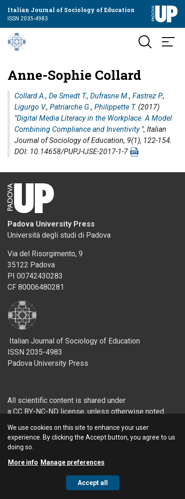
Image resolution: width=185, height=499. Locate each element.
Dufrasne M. (109, 95)
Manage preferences (72, 468)
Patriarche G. (70, 107)
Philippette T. (115, 107)
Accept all (93, 489)
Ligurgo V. (30, 107)
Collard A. (30, 95)
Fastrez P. (147, 95)
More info (23, 468)
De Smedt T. (68, 95)
